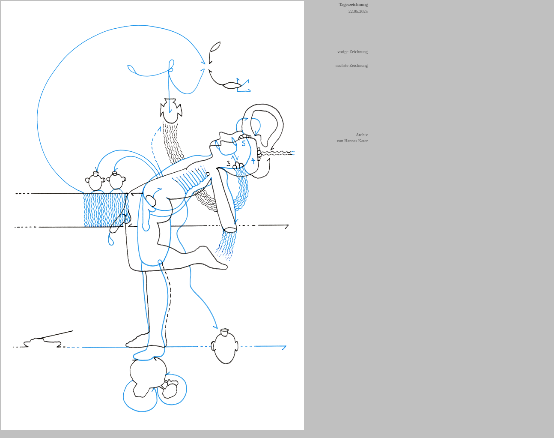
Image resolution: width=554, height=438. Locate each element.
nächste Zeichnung (352, 65)
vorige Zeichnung (352, 51)
